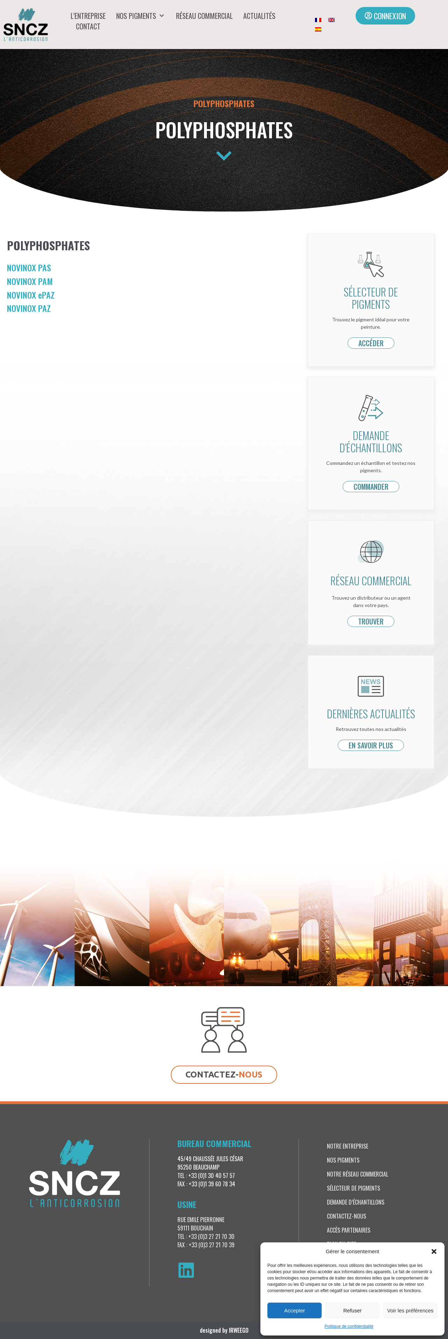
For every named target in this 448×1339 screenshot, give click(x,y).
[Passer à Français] (318, 20)
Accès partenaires (348, 1230)
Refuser (352, 1310)
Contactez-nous (346, 1216)
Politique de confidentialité (348, 1326)
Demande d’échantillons (355, 1202)
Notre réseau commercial (357, 1174)
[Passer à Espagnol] (318, 29)
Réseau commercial (204, 16)
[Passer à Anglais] (331, 20)
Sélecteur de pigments (353, 1188)
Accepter (294, 1310)
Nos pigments (141, 16)
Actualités (259, 16)
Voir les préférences (410, 1310)
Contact (88, 26)
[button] (434, 1251)
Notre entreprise (347, 1146)
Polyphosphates (224, 103)
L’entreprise (88, 16)
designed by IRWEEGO (224, 1330)
